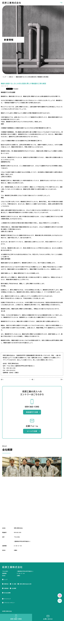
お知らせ (11, 77)
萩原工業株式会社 (11, 3)
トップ (4, 77)
